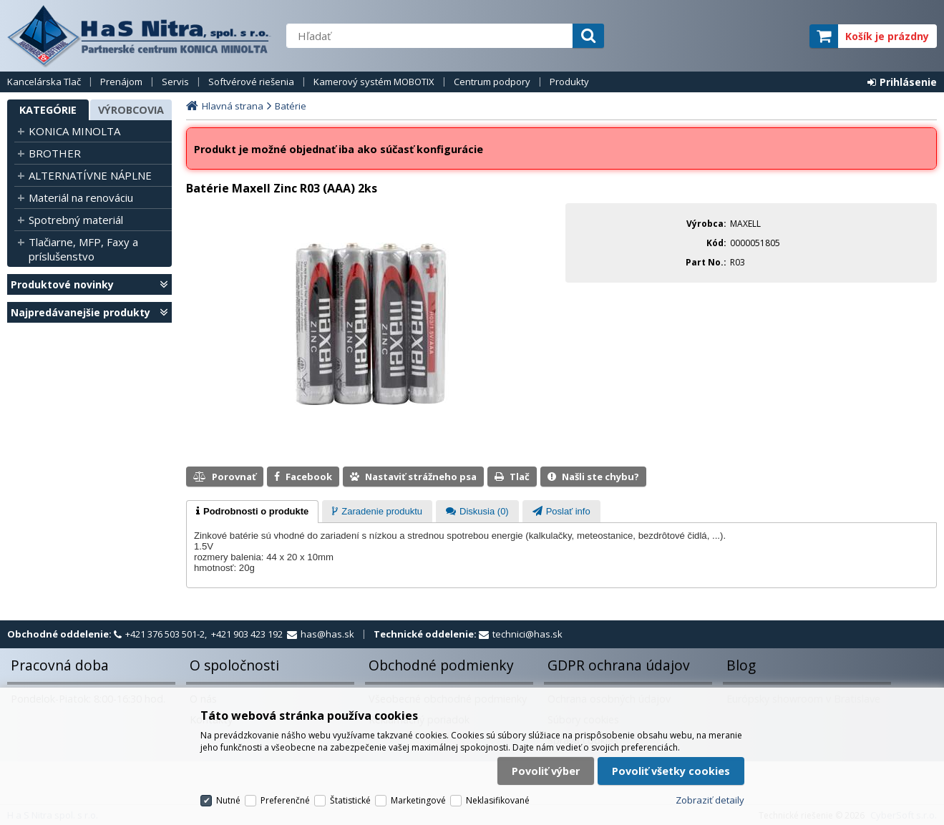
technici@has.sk (527, 634)
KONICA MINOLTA (74, 131)
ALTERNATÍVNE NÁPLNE (90, 175)
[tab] (252, 511)
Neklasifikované (498, 800)
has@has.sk (327, 634)
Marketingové (418, 800)
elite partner (779, 36)
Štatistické (350, 800)
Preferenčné (285, 800)
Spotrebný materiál (76, 220)
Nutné (228, 800)
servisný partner (727, 36)
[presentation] (252, 511)
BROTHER (55, 153)
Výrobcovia (131, 110)
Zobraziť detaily (710, 800)
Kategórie (48, 110)
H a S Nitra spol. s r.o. (139, 36)
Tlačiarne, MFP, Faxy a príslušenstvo (83, 249)
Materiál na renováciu (81, 197)
